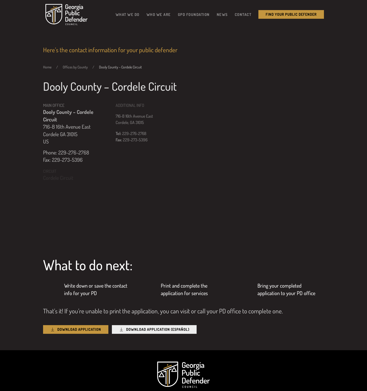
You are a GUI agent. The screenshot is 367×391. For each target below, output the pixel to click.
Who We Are (159, 14)
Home (47, 67)
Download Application (75, 329)
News (222, 14)
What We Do (127, 14)
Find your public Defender (291, 14)
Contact (243, 14)
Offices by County (75, 67)
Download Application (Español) (154, 329)
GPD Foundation (194, 14)
